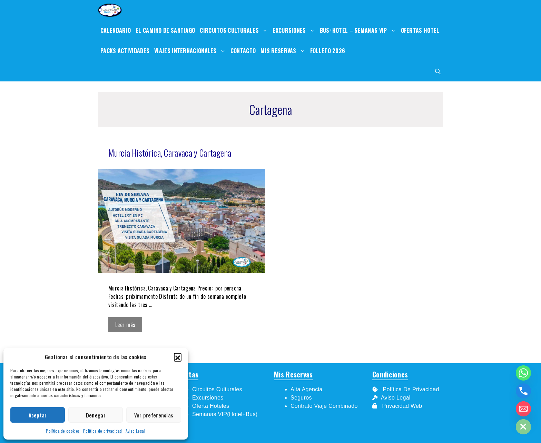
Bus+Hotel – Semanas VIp (359, 30)
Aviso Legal (135, 431)
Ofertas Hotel (420, 30)
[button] (177, 356)
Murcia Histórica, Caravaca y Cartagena (169, 152)
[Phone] (523, 390)
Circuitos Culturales (235, 30)
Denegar (96, 415)
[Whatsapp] (523, 373)
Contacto (243, 51)
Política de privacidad (102, 431)
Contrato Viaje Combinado (324, 406)
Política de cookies (63, 431)
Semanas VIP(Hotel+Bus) (224, 414)
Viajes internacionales (191, 51)
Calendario (115, 30)
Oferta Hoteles (210, 406)
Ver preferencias (154, 415)
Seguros (301, 398)
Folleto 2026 (327, 51)
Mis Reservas (284, 51)
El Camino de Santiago (165, 30)
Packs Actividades (124, 51)
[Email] (523, 408)
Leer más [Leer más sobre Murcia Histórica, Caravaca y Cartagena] (125, 325)
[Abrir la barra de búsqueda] (438, 71)
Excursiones (295, 30)
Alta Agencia (307, 389)
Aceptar (38, 415)
